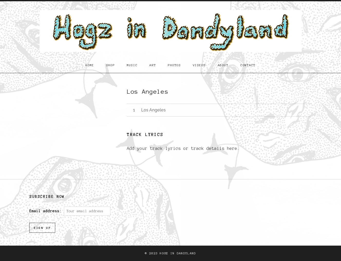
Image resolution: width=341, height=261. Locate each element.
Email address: (46, 211)
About (223, 65)
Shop (110, 65)
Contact (247, 65)
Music (132, 65)
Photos (174, 65)
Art (152, 65)
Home (90, 65)
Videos (199, 65)
